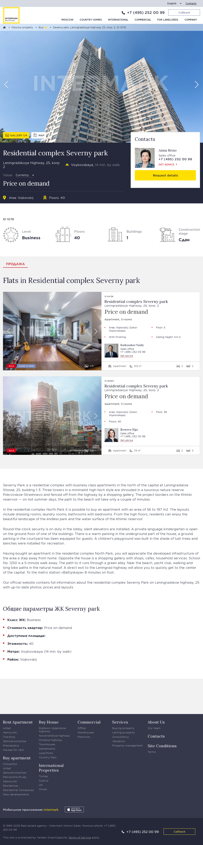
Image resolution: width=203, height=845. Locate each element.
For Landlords (167, 20)
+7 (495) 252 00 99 (146, 12)
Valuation (118, 741)
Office (82, 728)
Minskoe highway (50, 740)
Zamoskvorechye (14, 741)
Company (191, 20)
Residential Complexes (18, 790)
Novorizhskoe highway (54, 735)
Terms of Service (79, 837)
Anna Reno (168, 150)
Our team (154, 728)
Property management (127, 745)
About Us (156, 722)
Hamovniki (10, 732)
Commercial (143, 20)
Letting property (123, 732)
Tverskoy (9, 736)
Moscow (67, 20)
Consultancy (120, 736)
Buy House (49, 722)
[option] (101, 83)
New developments (16, 794)
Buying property (123, 728)
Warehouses (86, 732)
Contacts (191, 3)
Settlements (47, 748)
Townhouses (47, 744)
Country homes (91, 20)
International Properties (51, 768)
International (118, 20)
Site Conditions (162, 745)
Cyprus (43, 780)
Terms (152, 751)
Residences (10, 785)
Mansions (84, 736)
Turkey (43, 776)
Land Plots (46, 753)
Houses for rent (13, 749)
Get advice (166, 164)
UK (41, 784)
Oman (43, 789)
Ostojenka (10, 763)
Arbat (7, 728)
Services (120, 722)
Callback (179, 831)
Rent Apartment (18, 722)
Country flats (47, 757)
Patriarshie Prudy (14, 777)
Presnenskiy (11, 745)
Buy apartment (17, 757)
